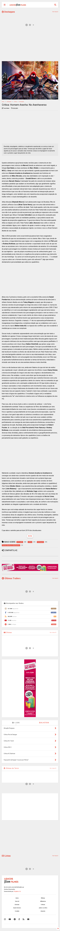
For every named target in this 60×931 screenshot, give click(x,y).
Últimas (8, 632)
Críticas (43, 904)
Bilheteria (43, 901)
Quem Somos (17, 908)
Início (3, 101)
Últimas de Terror (11, 768)
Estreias (17, 904)
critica (15, 101)
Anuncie (43, 911)
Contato (17, 911)
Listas (6, 856)
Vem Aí (17, 901)
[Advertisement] (30, 44)
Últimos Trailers (11, 578)
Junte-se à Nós (43, 908)
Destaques (8, 12)
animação (21, 101)
